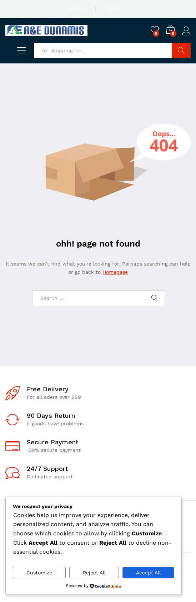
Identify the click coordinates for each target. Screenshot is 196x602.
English (111, 8)
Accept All (148, 572)
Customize (39, 572)
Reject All (94, 572)
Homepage (115, 272)
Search (181, 50)
